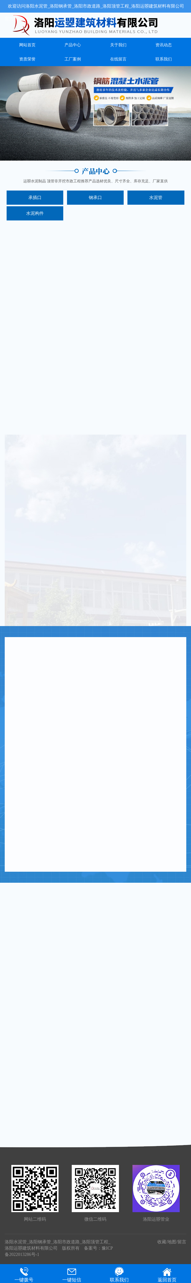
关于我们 (118, 45)
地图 (171, 1242)
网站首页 (27, 45)
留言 (181, 1242)
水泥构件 (35, 213)
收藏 (161, 1242)
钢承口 (95, 197)
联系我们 (163, 59)
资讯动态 (163, 45)
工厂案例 (73, 59)
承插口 (35, 197)
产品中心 (73, 45)
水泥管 (155, 197)
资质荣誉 (27, 59)
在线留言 (118, 59)
